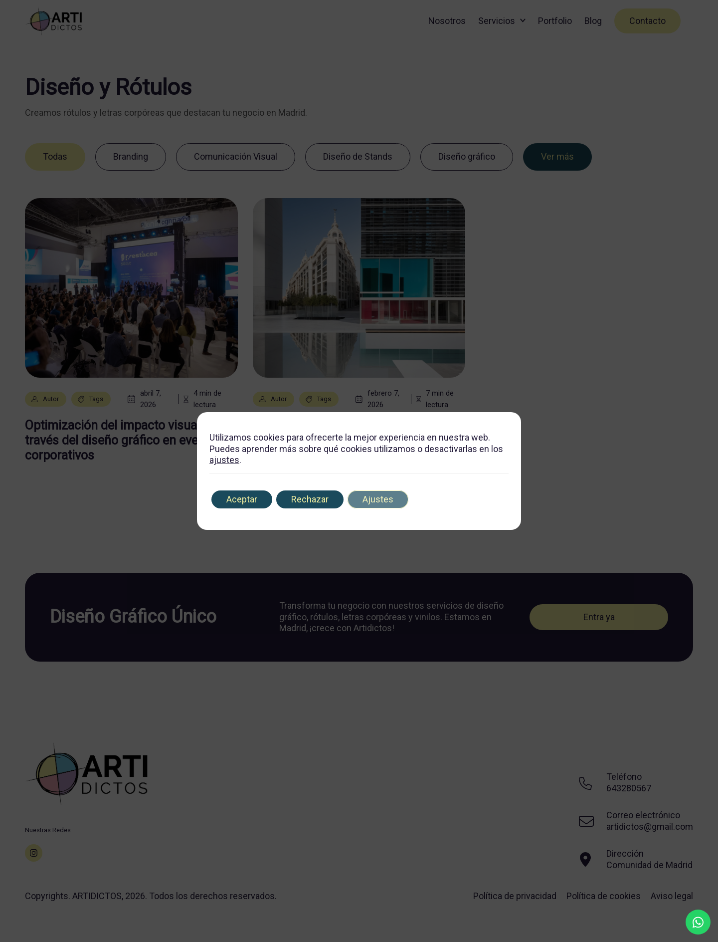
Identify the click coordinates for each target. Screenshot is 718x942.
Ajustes (377, 499)
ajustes (224, 460)
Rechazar (310, 499)
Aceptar (241, 499)
